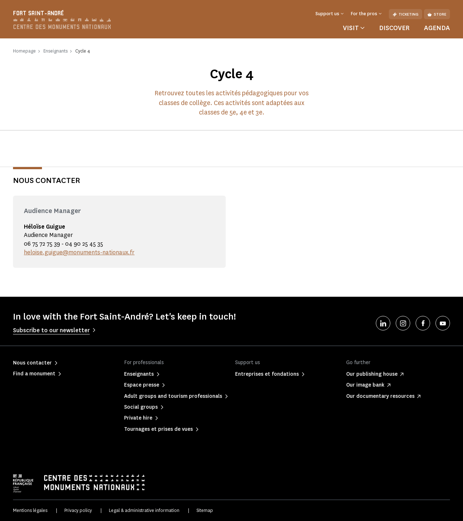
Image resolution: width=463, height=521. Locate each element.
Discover (394, 28)
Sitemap (204, 510)
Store (437, 14)
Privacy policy (78, 510)
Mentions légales (30, 510)
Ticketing (405, 14)
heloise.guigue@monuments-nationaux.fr (79, 252)
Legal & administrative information (144, 510)
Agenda (437, 28)
